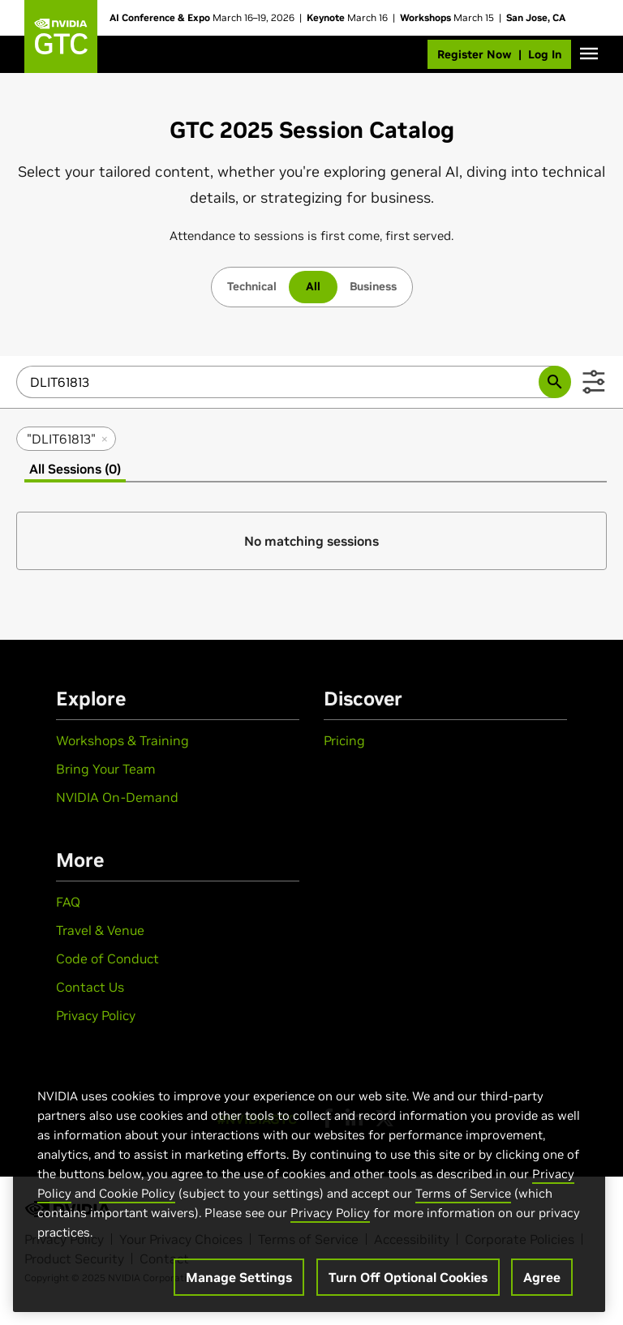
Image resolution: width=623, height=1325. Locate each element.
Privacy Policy (95, 1015)
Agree (542, 1277)
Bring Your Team (106, 769)
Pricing (344, 740)
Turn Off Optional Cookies (408, 1277)
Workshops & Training (122, 740)
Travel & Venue (100, 930)
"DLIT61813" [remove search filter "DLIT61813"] (68, 439)
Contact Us (90, 987)
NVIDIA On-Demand (117, 797)
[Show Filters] (594, 382)
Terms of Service (463, 1193)
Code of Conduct (107, 958)
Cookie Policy (137, 1193)
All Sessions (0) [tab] (75, 469)
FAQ (68, 902)
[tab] (252, 287)
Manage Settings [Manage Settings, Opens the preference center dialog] (239, 1277)
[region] (309, 1183)
